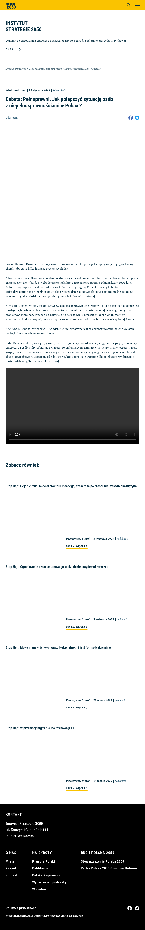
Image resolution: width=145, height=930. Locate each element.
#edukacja (122, 538)
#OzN (56, 90)
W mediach (40, 889)
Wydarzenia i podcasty (49, 882)
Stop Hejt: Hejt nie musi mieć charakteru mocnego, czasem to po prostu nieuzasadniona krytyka (71, 486)
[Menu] (137, 5)
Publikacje (40, 868)
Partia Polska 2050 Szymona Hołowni (109, 868)
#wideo (64, 90)
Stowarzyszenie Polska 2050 (102, 861)
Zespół (11, 868)
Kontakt (12, 875)
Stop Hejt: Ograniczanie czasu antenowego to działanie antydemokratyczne (57, 567)
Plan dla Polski (43, 861)
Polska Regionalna (46, 875)
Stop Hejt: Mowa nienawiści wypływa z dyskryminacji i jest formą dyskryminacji (59, 647)
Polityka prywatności (22, 908)
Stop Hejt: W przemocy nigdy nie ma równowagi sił (40, 728)
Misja (10, 861)
